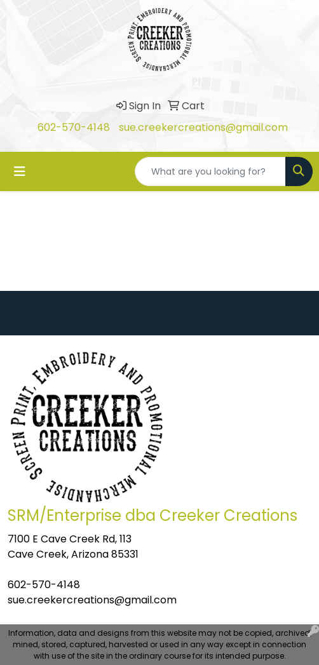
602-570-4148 (73, 127)
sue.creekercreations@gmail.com (203, 127)
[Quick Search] (210, 171)
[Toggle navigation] (19, 171)
